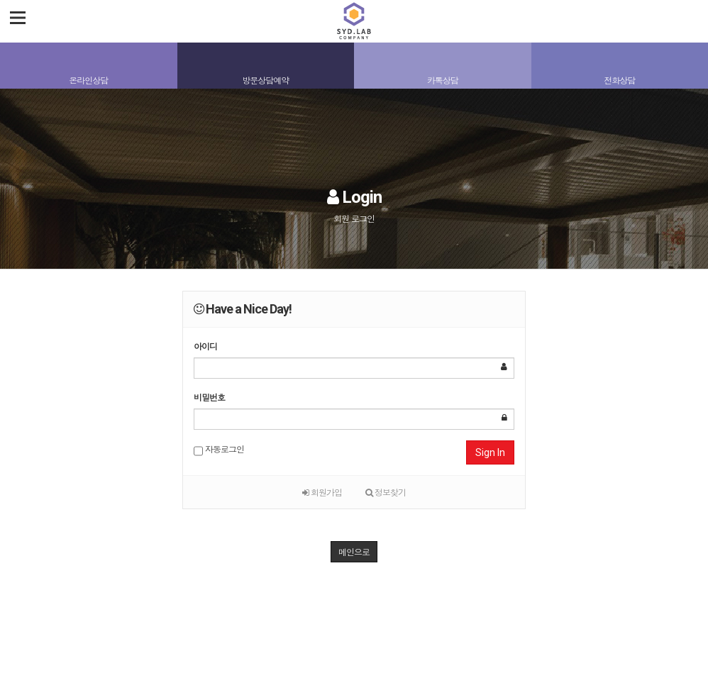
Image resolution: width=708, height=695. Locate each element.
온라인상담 (88, 80)
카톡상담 (442, 80)
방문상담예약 (265, 80)
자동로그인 (219, 450)
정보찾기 (385, 492)
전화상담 (619, 80)
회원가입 (322, 492)
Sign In (490, 452)
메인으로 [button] (354, 551)
